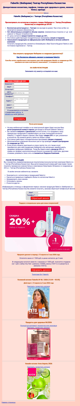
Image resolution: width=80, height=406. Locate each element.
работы (18, 113)
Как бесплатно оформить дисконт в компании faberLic (38, 57)
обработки (9, 115)
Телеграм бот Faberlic (40, 275)
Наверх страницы (9, 403)
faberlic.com (46, 12)
